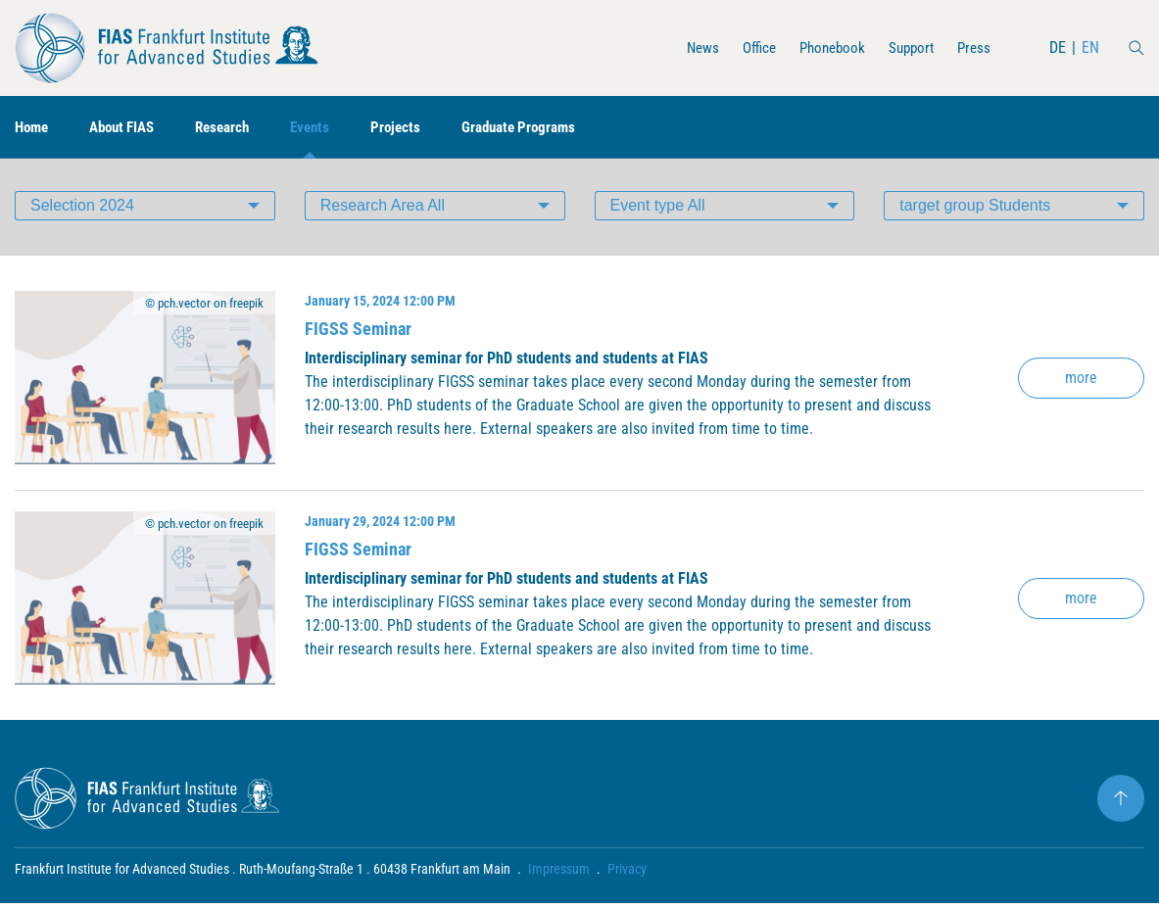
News (688, 47)
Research (236, 128)
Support (907, 47)
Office (747, 47)
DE (1057, 47)
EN (1090, 47)
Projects (416, 128)
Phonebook (824, 47)
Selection (82, 210)
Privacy (627, 874)
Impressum (559, 874)
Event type (657, 210)
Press (972, 47)
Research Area (382, 210)
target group (974, 210)
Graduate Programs (544, 128)
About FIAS (129, 128)
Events (328, 128)
